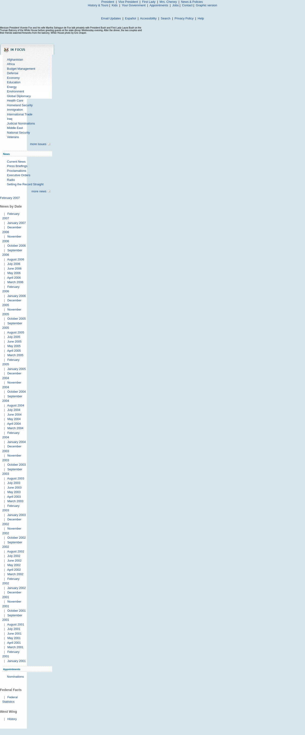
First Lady (148, 2)
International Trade (19, 114)
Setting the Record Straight (25, 184)
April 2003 (14, 496)
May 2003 (14, 492)
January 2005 (16, 369)
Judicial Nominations (21, 123)
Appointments (159, 5)
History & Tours (98, 5)
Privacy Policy (184, 18)
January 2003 (16, 515)
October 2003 (16, 464)
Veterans (13, 137)
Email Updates (111, 18)
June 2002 (14, 560)
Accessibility (148, 18)
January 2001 (16, 661)
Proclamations (16, 170)
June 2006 (14, 268)
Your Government (133, 5)
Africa (11, 64)
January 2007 (16, 223)
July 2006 (13, 264)
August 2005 (15, 332)
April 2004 (14, 423)
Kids (115, 5)
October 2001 (16, 610)
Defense (12, 73)
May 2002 (14, 565)
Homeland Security (20, 105)
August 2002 (15, 551)
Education (14, 82)
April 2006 (14, 277)
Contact (187, 5)
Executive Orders (18, 175)
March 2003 (15, 501)
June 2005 (14, 341)
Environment (15, 91)
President (107, 2)
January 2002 (16, 588)
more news (38, 191)
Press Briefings (17, 166)
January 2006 (16, 296)
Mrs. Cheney (168, 2)
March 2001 (15, 647)
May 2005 (14, 346)
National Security (18, 132)
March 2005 (15, 355)
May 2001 (14, 638)
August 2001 (15, 624)
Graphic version (206, 5)
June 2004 (14, 414)
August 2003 (15, 478)
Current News (16, 161)
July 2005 (13, 337)
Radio (11, 180)
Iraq (9, 119)
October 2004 (16, 391)
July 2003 (13, 483)
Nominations (15, 676)
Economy (13, 78)
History (12, 719)
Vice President (128, 2)
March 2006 (15, 282)
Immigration (15, 109)
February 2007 (10, 198)
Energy (12, 87)
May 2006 (14, 273)
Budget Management (21, 68)
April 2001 (14, 642)
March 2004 (15, 428)
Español (130, 18)
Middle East (15, 128)
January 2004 (16, 442)
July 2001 (13, 629)
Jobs (175, 5)
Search (165, 18)
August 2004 (15, 405)
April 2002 (14, 569)
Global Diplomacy (19, 96)
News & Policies (192, 2)
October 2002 (16, 537)
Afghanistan (15, 59)
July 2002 (13, 556)
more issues (38, 144)
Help (201, 18)
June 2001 (14, 633)
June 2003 (14, 487)
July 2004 (13, 410)
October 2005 (16, 318)
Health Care (15, 100)
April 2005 (14, 350)
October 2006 (16, 245)
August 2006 (15, 259)
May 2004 (14, 419)
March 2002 (15, 574)
